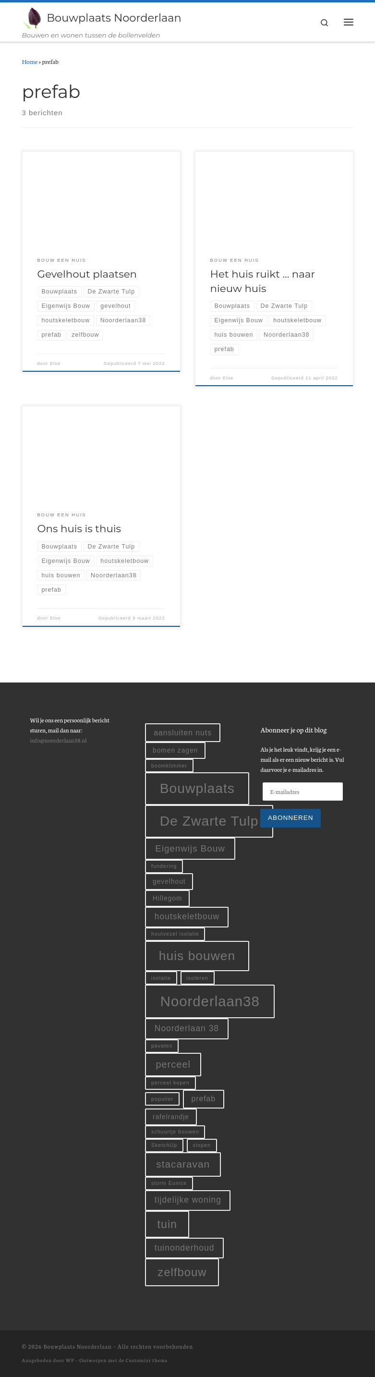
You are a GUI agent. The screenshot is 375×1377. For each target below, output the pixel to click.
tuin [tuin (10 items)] (167, 1224)
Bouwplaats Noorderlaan (77, 1347)
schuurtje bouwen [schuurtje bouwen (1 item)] (175, 1132)
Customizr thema (147, 1360)
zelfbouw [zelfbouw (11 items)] (181, 1272)
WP (70, 1360)
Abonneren (291, 817)
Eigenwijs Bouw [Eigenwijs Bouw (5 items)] (190, 848)
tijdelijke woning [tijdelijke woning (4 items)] (188, 1200)
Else (55, 363)
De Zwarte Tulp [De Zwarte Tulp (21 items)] (209, 821)
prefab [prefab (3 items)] (203, 1099)
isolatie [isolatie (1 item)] (161, 978)
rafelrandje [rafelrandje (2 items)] (171, 1117)
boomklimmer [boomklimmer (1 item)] (169, 765)
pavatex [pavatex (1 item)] (161, 1045)
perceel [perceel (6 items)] (173, 1064)
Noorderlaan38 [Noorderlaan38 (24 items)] (210, 1001)
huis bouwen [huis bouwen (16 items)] (197, 956)
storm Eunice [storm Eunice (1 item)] (169, 1183)
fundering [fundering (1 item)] (164, 866)
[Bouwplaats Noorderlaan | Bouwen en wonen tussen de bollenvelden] (33, 16)
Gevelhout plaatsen (87, 274)
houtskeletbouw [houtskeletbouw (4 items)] (187, 917)
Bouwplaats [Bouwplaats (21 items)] (197, 788)
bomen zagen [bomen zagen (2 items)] (175, 751)
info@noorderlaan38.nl (58, 740)
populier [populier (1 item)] (162, 1099)
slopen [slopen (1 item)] (202, 1145)
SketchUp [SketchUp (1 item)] (164, 1145)
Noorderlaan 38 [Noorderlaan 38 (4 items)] (187, 1028)
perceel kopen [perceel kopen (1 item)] (170, 1082)
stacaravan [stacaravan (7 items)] (183, 1164)
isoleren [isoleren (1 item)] (197, 978)
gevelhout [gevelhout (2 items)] (169, 881)
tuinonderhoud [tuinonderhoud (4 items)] (185, 1248)
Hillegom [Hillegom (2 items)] (167, 898)
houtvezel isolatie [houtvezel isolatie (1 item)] (175, 934)
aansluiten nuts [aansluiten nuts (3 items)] (183, 733)
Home (30, 61)
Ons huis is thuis (79, 529)
